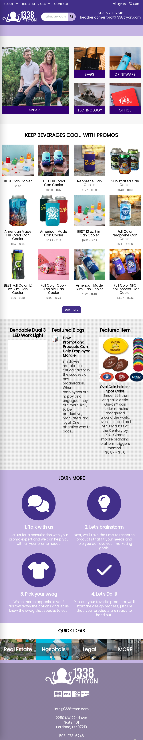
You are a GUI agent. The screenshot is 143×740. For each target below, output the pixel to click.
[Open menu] (135, 30)
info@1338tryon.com (71, 709)
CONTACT (61, 4)
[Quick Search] (54, 17)
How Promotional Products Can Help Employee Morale (76, 346)
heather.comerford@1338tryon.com (110, 17)
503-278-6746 (110, 13)
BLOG (26, 4)
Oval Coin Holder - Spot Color (115, 389)
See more (71, 310)
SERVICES (39, 4)
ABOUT (8, 4)
